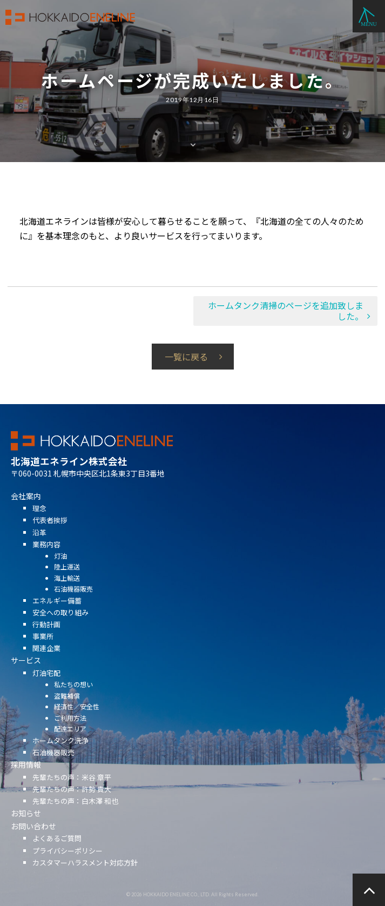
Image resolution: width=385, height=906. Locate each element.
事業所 (42, 648)
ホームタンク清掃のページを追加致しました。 (285, 310)
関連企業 (46, 660)
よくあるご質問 (57, 850)
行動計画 (46, 637)
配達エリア (70, 741)
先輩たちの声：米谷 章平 (71, 789)
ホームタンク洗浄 (60, 753)
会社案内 (26, 508)
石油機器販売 (73, 601)
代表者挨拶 (49, 532)
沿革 (39, 544)
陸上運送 (67, 578)
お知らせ (26, 825)
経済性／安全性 (76, 718)
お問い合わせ (33, 838)
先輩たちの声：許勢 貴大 (71, 801)
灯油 (60, 568)
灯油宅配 (46, 685)
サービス (26, 672)
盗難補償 (67, 708)
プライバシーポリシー (67, 862)
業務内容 (46, 557)
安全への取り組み (60, 625)
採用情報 (26, 776)
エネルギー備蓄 (57, 613)
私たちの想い (73, 696)
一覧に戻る (186, 356)
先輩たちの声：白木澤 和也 (75, 813)
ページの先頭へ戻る (369, 890)
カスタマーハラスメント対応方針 (85, 875)
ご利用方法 (70, 730)
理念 (39, 520)
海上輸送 (67, 590)
